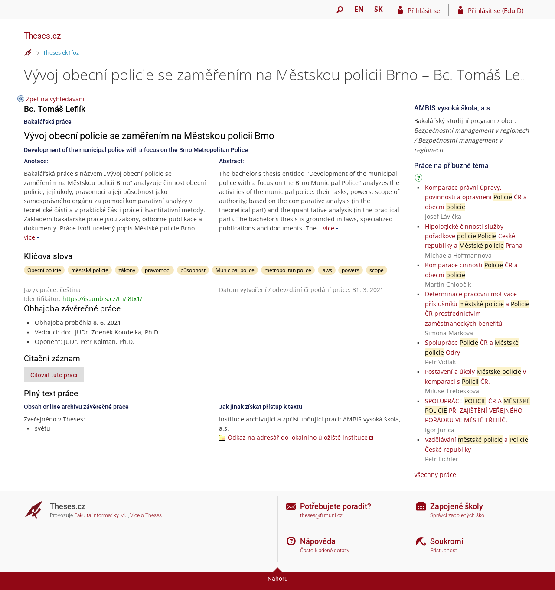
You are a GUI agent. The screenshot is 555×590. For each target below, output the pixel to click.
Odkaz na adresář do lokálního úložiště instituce (298, 437)
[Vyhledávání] (339, 10)
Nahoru (278, 578)
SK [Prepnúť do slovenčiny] (378, 9)
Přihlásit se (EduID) (495, 10)
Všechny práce (435, 474)
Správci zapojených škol (458, 515)
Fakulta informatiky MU (101, 515)
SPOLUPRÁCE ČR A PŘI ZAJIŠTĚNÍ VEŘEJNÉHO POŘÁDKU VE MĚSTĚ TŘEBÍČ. (477, 411)
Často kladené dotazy (324, 551)
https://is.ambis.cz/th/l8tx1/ (102, 299)
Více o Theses (146, 515)
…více (326, 228)
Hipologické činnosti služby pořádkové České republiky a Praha (473, 236)
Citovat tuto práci (53, 375)
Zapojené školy (456, 506)
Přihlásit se (424, 10)
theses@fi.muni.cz (321, 515)
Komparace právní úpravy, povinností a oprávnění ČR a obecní (476, 197)
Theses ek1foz (61, 52)
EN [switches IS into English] (359, 9)
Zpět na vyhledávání (55, 99)
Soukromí (447, 541)
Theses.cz (42, 36)
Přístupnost (443, 551)
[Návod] (419, 179)
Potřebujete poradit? (335, 506)
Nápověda (318, 541)
